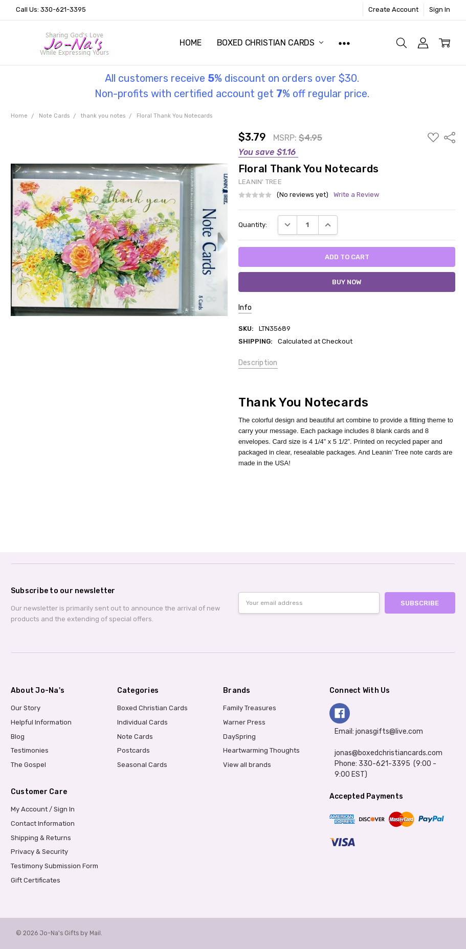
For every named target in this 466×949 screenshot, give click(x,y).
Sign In (439, 9)
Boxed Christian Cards (270, 43)
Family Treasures (249, 708)
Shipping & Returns (41, 838)
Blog (18, 736)
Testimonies (30, 750)
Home (190, 43)
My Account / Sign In (43, 809)
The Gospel (28, 765)
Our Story (25, 708)
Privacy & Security (39, 851)
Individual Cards (142, 722)
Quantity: (252, 225)
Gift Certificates (35, 880)
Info (245, 307)
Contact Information (43, 823)
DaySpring (239, 736)
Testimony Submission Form (54, 866)
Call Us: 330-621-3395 (51, 9)
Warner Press (244, 722)
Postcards (133, 750)
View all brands (247, 765)
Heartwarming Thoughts (261, 750)
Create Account (393, 9)
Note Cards (135, 736)
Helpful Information (41, 722)
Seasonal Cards (142, 765)
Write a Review (356, 194)
